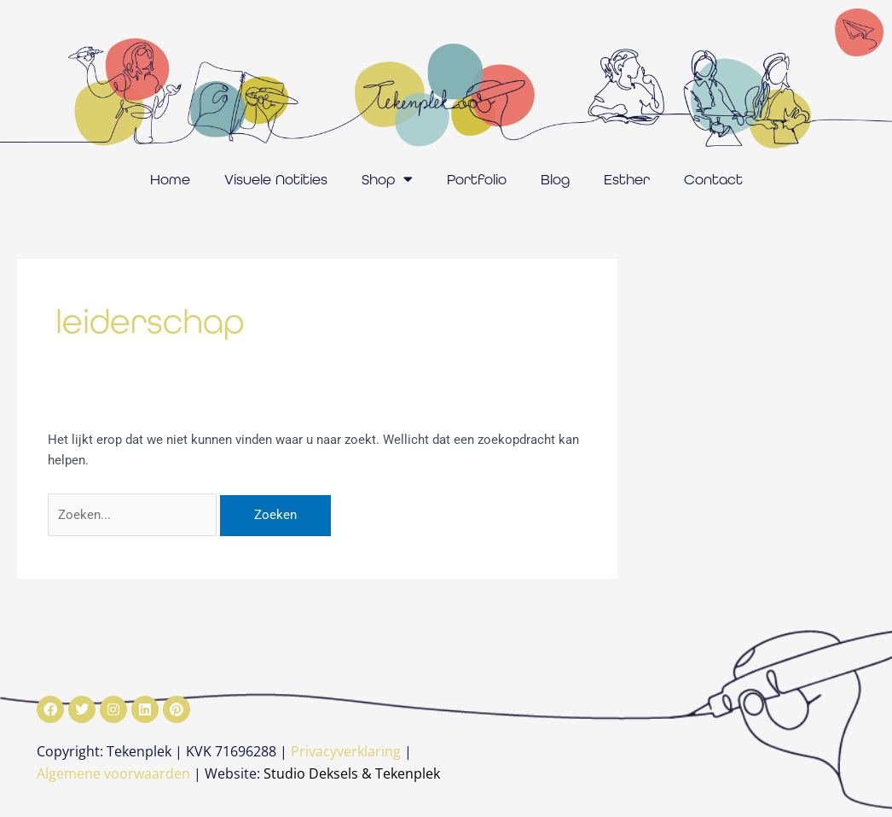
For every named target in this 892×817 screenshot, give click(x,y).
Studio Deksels (311, 773)
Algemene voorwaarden (113, 773)
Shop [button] (387, 179)
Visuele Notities (275, 179)
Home (170, 179)
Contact (713, 179)
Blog (555, 179)
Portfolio (477, 179)
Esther (627, 179)
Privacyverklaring (346, 751)
